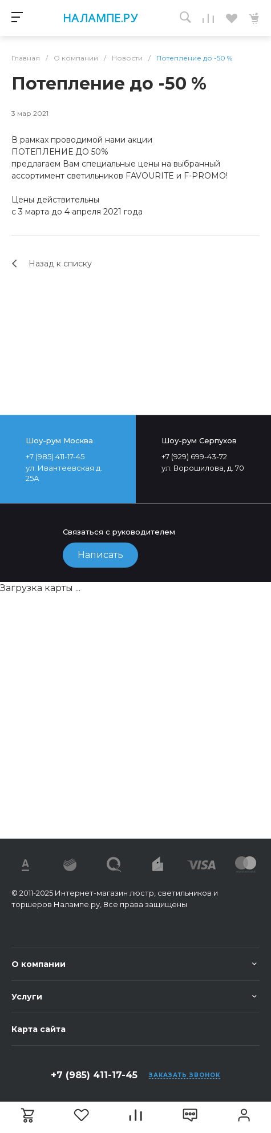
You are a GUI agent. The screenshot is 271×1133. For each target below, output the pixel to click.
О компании (38, 964)
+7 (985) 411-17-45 (94, 1075)
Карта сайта (38, 1029)
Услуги (26, 997)
